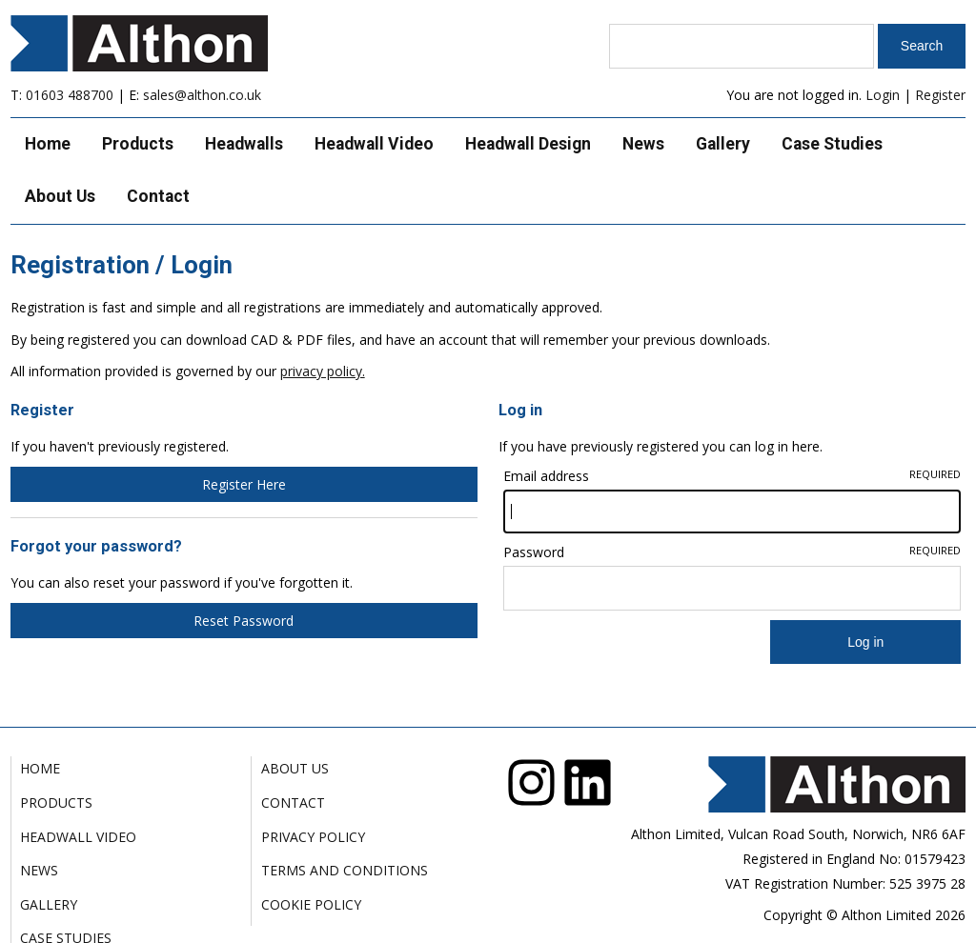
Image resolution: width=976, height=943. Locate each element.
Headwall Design (528, 143)
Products (137, 143)
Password (732, 552)
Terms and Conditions (344, 870)
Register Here (244, 484)
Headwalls (244, 143)
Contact (158, 196)
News (643, 143)
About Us (60, 196)
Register (940, 95)
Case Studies (832, 143)
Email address (732, 476)
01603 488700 (69, 95)
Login (882, 95)
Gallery (723, 143)
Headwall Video (374, 143)
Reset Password (243, 621)
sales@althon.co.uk (202, 95)
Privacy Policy (313, 837)
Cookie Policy (311, 904)
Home (48, 143)
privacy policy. (322, 371)
